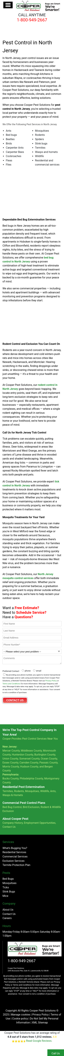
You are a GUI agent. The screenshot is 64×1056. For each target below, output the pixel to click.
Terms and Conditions (11, 684)
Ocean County (49, 758)
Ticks (5, 887)
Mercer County (11, 750)
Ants (53, 791)
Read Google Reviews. (39, 1040)
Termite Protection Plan (16, 865)
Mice (5, 895)
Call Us (56, 1053)
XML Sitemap (40, 1022)
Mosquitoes (32, 791)
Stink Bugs (8, 891)
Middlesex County (31, 750)
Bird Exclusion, (31, 807)
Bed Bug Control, (12, 807)
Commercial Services (15, 856)
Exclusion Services (13, 860)
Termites (7, 791)
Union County (10, 758)
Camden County (28, 762)
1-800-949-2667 (22, 961)
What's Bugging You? (14, 848)
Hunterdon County (22, 754)
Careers (7, 918)
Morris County (10, 766)
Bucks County (10, 778)
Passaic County (48, 762)
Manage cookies (20, 1014)
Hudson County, (29, 766)
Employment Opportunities (40, 822)
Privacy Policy (51, 681)
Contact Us (9, 826)
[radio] (26, 670)
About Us (7, 909)
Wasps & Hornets (13, 795)
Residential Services (14, 852)
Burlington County (44, 754)
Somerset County (29, 758)
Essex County (10, 762)
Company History (12, 822)
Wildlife (44, 791)
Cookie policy (20, 1018)
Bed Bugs (8, 878)
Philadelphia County (31, 778)
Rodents (19, 791)
